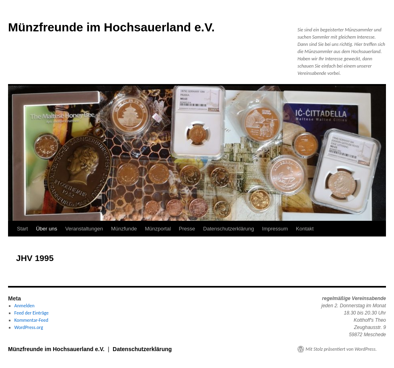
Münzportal (158, 229)
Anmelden (24, 305)
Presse (187, 229)
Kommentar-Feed (31, 320)
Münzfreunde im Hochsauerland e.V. (111, 27)
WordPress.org (28, 327)
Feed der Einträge (31, 313)
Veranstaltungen (84, 229)
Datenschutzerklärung (228, 229)
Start (22, 229)
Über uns (46, 229)
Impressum (275, 229)
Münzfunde (124, 229)
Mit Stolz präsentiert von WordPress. (341, 349)
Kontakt (305, 229)
